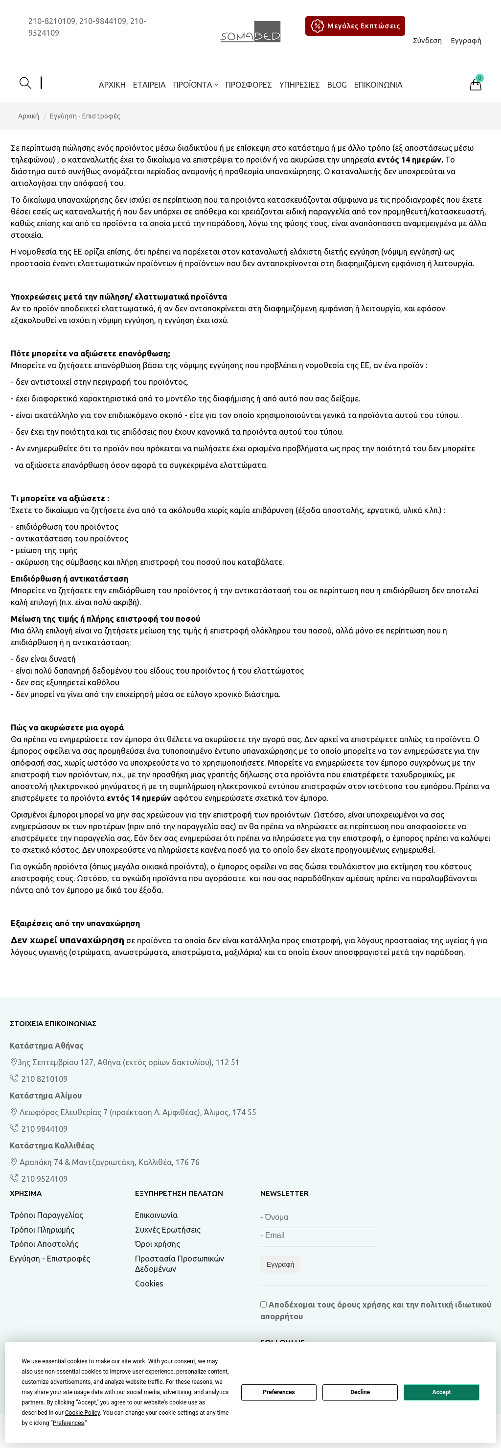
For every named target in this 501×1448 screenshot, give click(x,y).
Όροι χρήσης (157, 1243)
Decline (360, 1392)
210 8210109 (44, 1078)
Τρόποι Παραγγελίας (46, 1215)
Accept (442, 1392)
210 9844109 (44, 1128)
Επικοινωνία (378, 84)
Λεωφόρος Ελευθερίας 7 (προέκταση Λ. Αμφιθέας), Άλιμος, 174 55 (133, 1112)
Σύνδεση (427, 40)
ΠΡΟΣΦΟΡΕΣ (249, 84)
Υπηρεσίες (299, 84)
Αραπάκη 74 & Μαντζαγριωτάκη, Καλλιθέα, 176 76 (105, 1162)
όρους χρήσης (363, 1304)
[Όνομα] (319, 1219)
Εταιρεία (149, 84)
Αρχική (112, 84)
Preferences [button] (68, 1423)
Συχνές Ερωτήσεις (168, 1229)
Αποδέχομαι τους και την (375, 1310)
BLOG (337, 84)
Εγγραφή (466, 40)
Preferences (279, 1392)
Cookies (149, 1283)
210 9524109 (44, 1178)
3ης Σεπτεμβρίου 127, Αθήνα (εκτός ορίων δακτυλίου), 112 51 (125, 1062)
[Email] (319, 1237)
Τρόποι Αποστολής (44, 1243)
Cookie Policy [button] (82, 1412)
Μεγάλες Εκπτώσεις (354, 26)
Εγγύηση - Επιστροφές (50, 1258)
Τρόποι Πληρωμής (42, 1229)
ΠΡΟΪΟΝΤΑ (195, 84)
